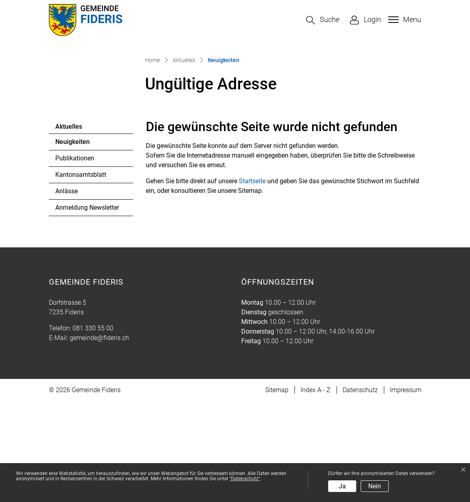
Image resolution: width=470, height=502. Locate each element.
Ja (342, 486)
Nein (374, 486)
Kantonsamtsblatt (80, 275)
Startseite (252, 281)
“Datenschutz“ (245, 479)
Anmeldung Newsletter (87, 308)
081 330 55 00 (93, 429)
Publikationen (74, 259)
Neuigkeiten (77, 245)
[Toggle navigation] (403, 20)
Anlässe (66, 292)
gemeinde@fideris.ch (99, 438)
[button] (323, 20)
